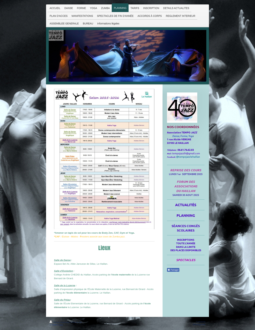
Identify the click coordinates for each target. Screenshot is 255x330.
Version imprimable (60, 322)
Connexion (200, 322)
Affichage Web (199, 324)
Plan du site (77, 322)
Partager (173, 270)
